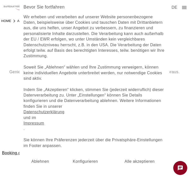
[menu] (174, 7)
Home (6, 21)
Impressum (34, 123)
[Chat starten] (180, 168)
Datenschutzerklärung (44, 112)
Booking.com (14, 153)
